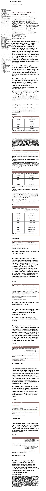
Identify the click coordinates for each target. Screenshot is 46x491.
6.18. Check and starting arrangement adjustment (5, 48)
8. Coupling (3, 63)
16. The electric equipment (5, 71)
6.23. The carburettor (4, 56)
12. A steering (3, 67)
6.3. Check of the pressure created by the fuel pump (5, 20)
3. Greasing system (4, 12)
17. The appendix (4, 72)
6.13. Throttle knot (4, 38)
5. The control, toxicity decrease (6, 14)
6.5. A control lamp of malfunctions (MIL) (4, 23)
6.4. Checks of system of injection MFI (5, 21)
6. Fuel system (3, 15)
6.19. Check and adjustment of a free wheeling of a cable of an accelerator (6, 50)
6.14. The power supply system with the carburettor (6, 40)
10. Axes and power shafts (5, 65)
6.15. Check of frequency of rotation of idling (5, 42)
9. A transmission (4, 64)
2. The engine (3, 11)
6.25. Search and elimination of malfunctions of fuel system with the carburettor (6, 60)
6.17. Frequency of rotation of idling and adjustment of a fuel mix (6, 46)
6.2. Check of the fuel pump (5, 18)
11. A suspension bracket (5, 66)
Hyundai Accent (3, 9)
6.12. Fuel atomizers (4, 37)
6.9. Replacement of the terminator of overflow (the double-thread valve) (5, 31)
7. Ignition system (4, 62)
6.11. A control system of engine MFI (23, 12)
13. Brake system (4, 68)
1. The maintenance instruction (6, 10)
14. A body (3, 69)
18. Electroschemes (4, 73)
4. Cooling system (4, 13)
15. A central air (3, 70)
